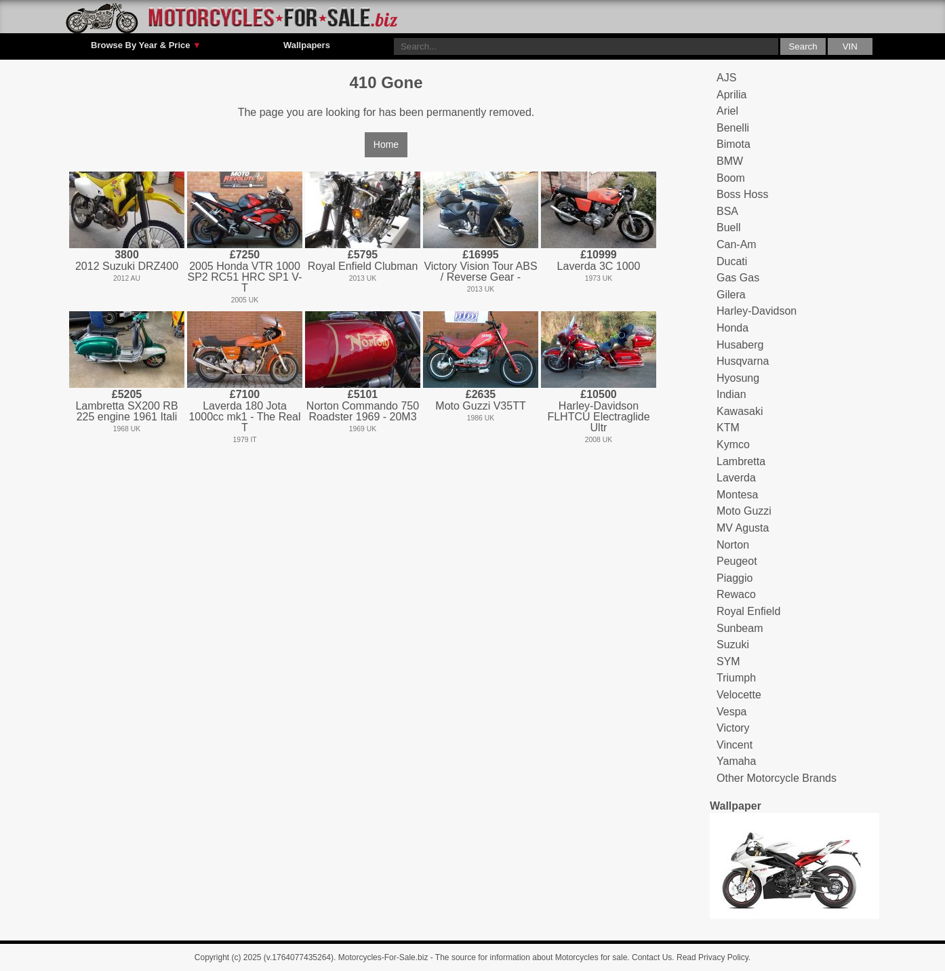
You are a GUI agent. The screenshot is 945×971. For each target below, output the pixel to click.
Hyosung (738, 378)
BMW (730, 161)
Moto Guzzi (744, 511)
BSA (727, 211)
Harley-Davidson (757, 311)
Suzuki (733, 644)
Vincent (734, 745)
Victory (733, 728)
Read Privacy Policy (712, 957)
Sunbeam (740, 628)
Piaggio (734, 578)
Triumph (736, 677)
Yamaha (736, 761)
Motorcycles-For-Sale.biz (383, 957)
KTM (728, 427)
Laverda (736, 477)
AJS (726, 77)
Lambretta (741, 461)
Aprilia (731, 94)
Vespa (731, 711)
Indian (731, 394)
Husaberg (740, 345)
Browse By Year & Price (146, 45)
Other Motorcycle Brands (777, 778)
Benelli (733, 128)
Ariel (727, 111)
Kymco (733, 444)
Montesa (737, 494)
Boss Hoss (742, 194)
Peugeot (737, 561)
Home (386, 144)
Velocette (739, 694)
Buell (729, 227)
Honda (732, 328)
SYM (728, 661)
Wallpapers (306, 45)
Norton (733, 545)
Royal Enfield (748, 611)
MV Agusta (743, 528)
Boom (731, 178)
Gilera (731, 294)
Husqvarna (743, 361)
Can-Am (737, 244)
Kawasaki (740, 411)
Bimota (733, 144)
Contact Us (652, 957)
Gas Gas (738, 277)
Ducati (732, 261)
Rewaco (736, 594)
